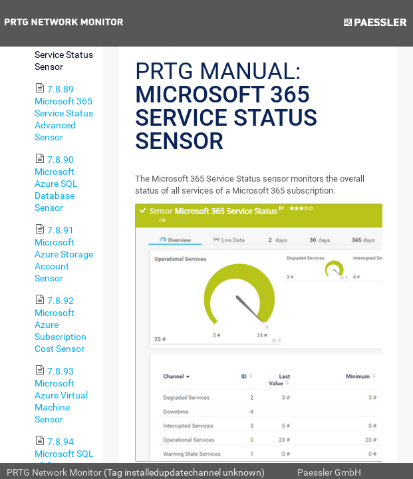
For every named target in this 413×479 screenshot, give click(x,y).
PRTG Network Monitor (54, 472)
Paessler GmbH (329, 472)
